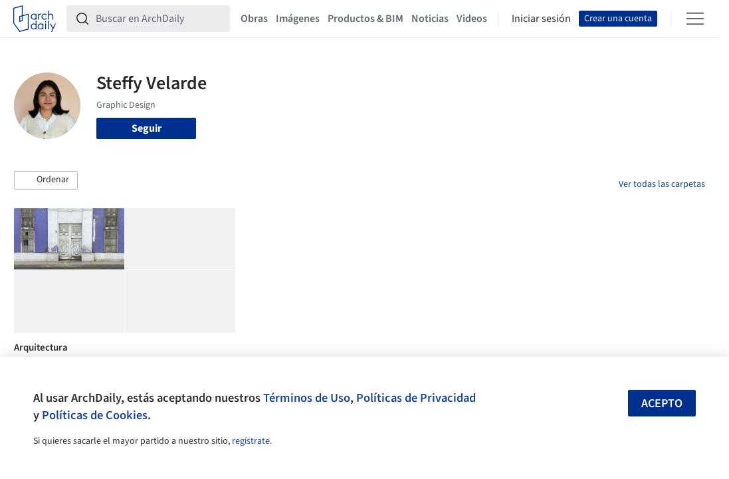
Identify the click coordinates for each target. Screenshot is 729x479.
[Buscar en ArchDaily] (159, 19)
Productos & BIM (365, 18)
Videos (472, 18)
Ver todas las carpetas (662, 184)
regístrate (251, 441)
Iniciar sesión (541, 18)
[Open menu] (695, 18)
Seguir (146, 128)
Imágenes (298, 18)
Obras (254, 18)
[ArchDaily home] (34, 18)
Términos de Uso (306, 397)
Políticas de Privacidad (416, 397)
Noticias (430, 18)
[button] (46, 180)
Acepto (661, 403)
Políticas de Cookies (95, 415)
